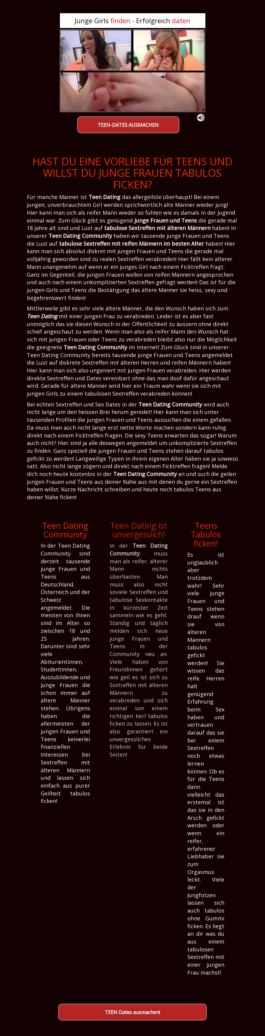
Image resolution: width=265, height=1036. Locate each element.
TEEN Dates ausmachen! (132, 1012)
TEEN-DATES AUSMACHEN (128, 125)
